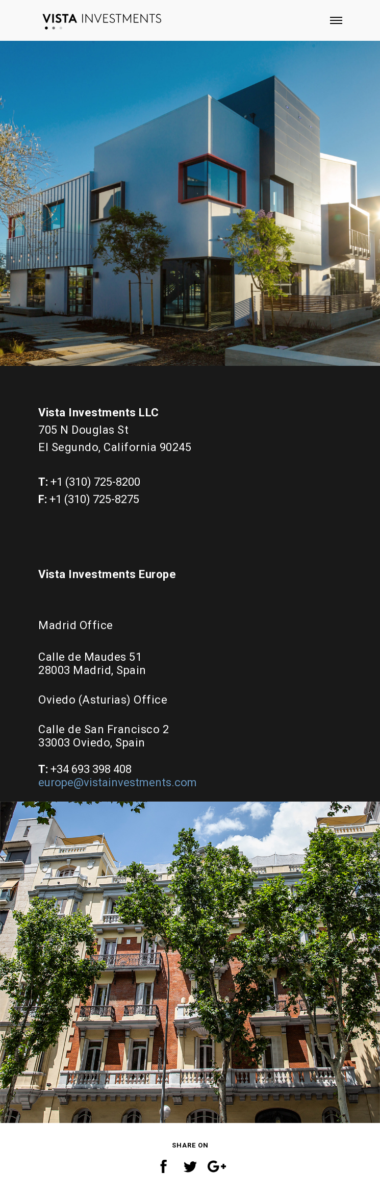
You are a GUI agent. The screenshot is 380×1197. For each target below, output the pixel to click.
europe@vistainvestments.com (117, 782)
